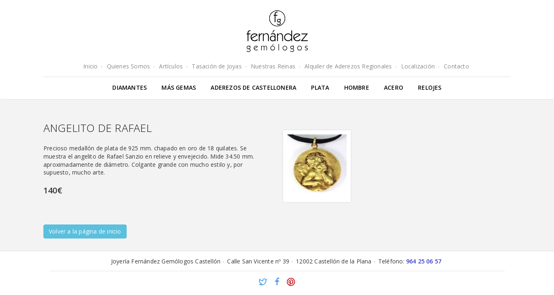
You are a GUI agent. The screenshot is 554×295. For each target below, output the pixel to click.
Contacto (456, 66)
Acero (393, 87)
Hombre (356, 87)
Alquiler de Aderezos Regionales (348, 66)
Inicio (90, 66)
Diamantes (129, 87)
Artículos (171, 66)
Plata (320, 87)
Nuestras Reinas (273, 66)
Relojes (429, 87)
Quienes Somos (128, 66)
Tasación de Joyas (216, 66)
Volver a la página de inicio (85, 231)
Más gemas (178, 87)
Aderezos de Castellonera (253, 87)
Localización (418, 66)
